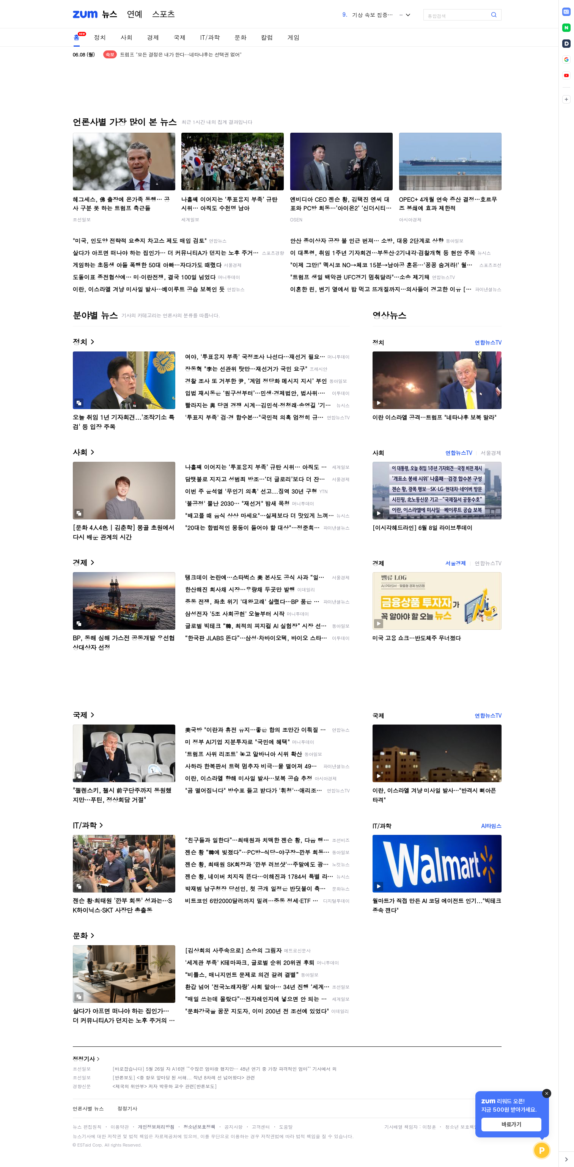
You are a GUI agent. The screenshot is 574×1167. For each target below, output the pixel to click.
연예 (134, 14)
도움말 (286, 1126)
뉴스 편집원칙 (87, 1126)
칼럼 (267, 37)
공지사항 (234, 1126)
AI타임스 (491, 826)
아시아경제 (410, 219)
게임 (294, 37)
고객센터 (261, 1126)
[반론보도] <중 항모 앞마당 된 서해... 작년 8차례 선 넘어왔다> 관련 (184, 1077)
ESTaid (84, 1145)
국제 (180, 37)
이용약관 (120, 1126)
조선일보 (82, 219)
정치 (100, 37)
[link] (566, 12)
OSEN (296, 219)
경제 (153, 37)
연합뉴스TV (488, 342)
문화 (240, 37)
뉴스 (109, 14)
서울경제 (491, 452)
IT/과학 (210, 37)
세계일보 (190, 219)
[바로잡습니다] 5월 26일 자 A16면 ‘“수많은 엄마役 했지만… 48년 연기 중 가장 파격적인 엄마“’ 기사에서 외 (225, 1068)
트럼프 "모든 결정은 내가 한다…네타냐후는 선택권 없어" (180, 54)
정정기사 (84, 1059)
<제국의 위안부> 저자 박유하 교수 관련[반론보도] (165, 1086)
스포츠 (163, 14)
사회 (127, 37)
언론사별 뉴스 (88, 1108)
